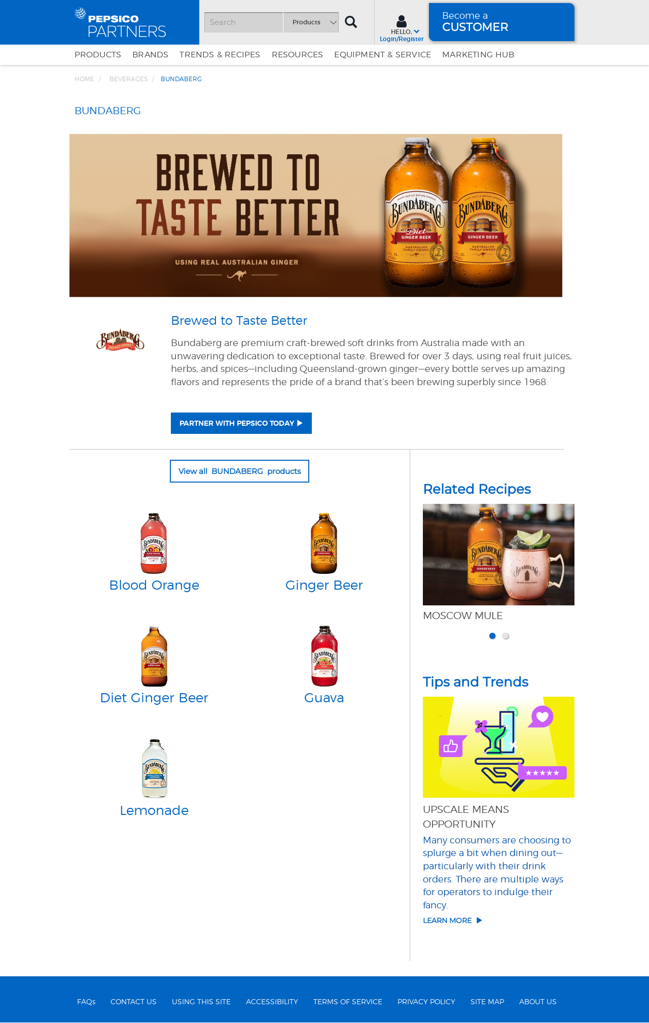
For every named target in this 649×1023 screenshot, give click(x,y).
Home (84, 79)
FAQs (86, 1002)
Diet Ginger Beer (154, 698)
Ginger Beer (324, 585)
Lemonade (154, 810)
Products (98, 55)
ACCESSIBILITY (272, 1002)
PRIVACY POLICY (426, 1002)
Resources (297, 55)
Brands (150, 55)
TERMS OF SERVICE (347, 1002)
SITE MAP (487, 1002)
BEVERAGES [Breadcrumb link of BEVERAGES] (129, 79)
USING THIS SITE (201, 1002)
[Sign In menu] (402, 27)
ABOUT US (538, 1002)
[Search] (271, 22)
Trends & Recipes (219, 55)
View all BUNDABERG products (239, 471)
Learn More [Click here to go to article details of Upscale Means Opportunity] (453, 920)
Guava (324, 698)
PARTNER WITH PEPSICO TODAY (236, 423)
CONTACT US (134, 1002)
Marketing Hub (478, 55)
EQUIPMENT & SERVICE (382, 55)
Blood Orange (154, 585)
